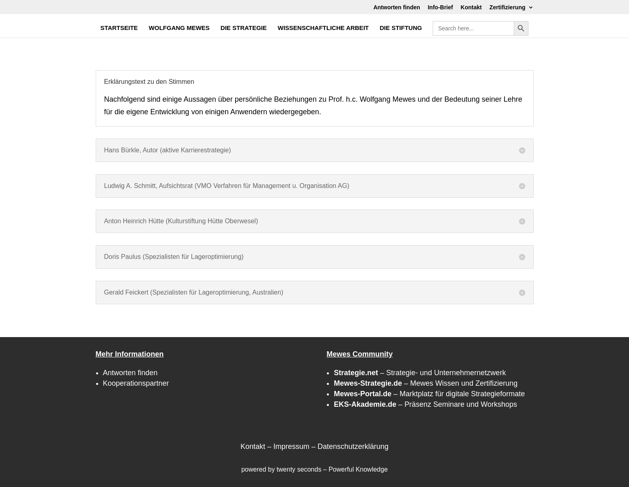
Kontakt (471, 7)
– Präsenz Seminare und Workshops (425, 404)
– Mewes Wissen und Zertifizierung (425, 383)
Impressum (291, 446)
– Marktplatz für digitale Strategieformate (429, 394)
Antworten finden (397, 7)
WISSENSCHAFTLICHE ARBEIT (323, 28)
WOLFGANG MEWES (179, 28)
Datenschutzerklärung (353, 446)
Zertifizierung (507, 7)
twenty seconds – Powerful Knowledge (332, 469)
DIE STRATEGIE (244, 28)
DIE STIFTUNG (401, 28)
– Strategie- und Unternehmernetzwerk (420, 373)
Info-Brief (440, 7)
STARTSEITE (119, 28)
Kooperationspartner (136, 383)
